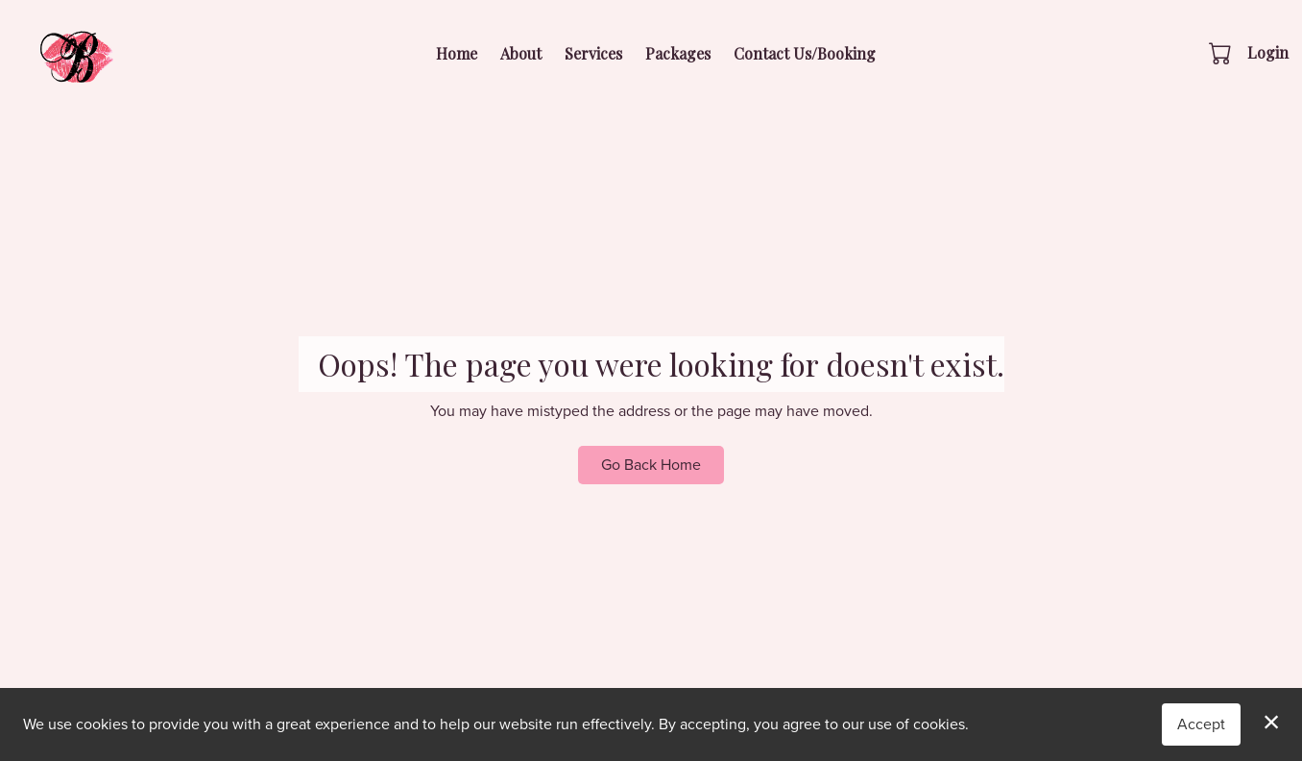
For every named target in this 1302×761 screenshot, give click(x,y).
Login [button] (1268, 52)
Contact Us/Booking (805, 53)
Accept (1201, 724)
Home (456, 53)
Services (593, 53)
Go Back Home (651, 465)
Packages (678, 53)
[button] (1222, 53)
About (521, 53)
